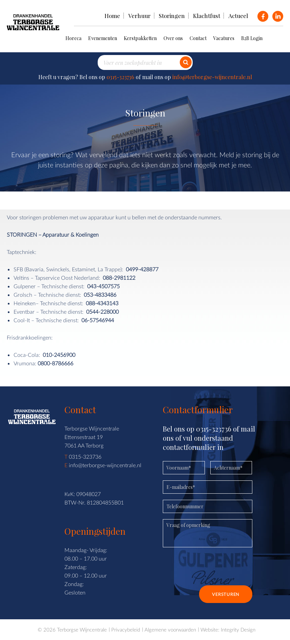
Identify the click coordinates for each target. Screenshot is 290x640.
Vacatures (223, 38)
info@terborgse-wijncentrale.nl (212, 76)
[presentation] (214, 568)
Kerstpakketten (140, 38)
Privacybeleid (125, 629)
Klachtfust (206, 16)
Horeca (73, 38)
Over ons (173, 38)
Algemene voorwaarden (170, 629)
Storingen (172, 16)
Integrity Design (238, 629)
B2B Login (252, 38)
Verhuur (139, 16)
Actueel (238, 16)
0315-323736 (120, 76)
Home (112, 16)
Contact (198, 38)
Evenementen (102, 38)
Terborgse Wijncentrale (82, 629)
